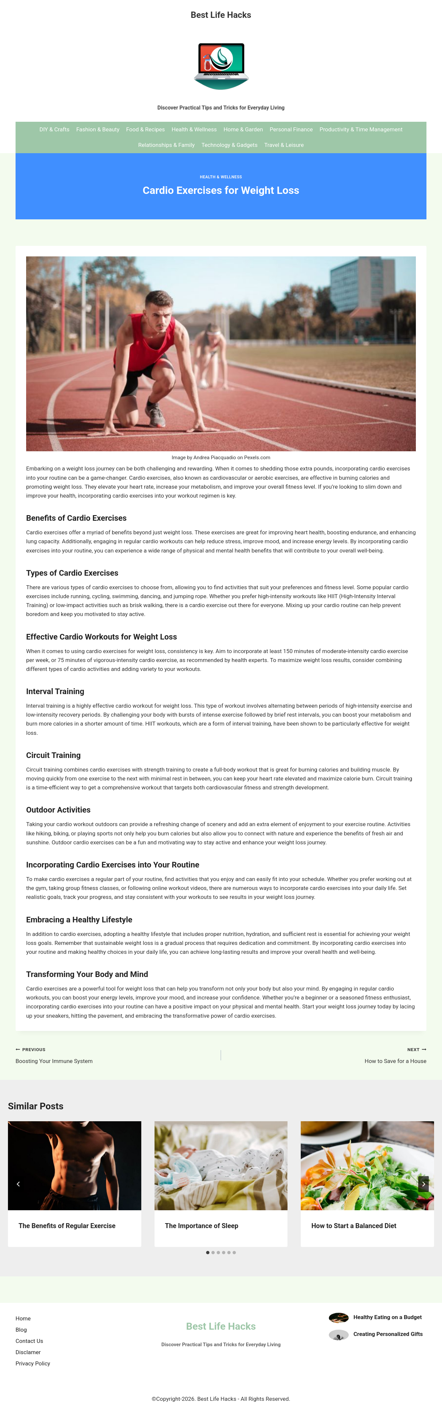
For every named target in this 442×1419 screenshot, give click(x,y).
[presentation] (74, 1165)
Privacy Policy (33, 1363)
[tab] (207, 1252)
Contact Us (29, 1341)
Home (23, 1318)
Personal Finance (291, 129)
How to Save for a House (326, 1054)
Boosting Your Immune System (115, 1054)
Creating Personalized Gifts (388, 1334)
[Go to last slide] (18, 1184)
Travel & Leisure (284, 145)
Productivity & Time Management (361, 129)
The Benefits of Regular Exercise (67, 1226)
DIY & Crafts (54, 129)
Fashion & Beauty (97, 129)
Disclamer (28, 1352)
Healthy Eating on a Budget (388, 1317)
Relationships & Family (166, 145)
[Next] (423, 1184)
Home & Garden (243, 129)
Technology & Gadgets (229, 145)
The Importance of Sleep (202, 1226)
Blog (21, 1329)
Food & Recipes (145, 129)
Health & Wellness (194, 129)
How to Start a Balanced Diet (353, 1226)
